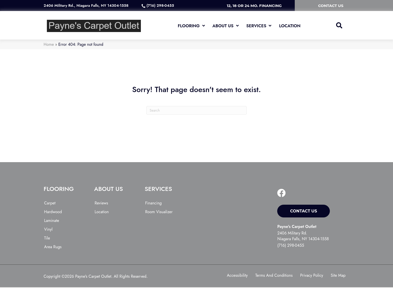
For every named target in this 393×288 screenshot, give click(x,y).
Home (49, 45)
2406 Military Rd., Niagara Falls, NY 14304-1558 (86, 5)
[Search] (196, 111)
